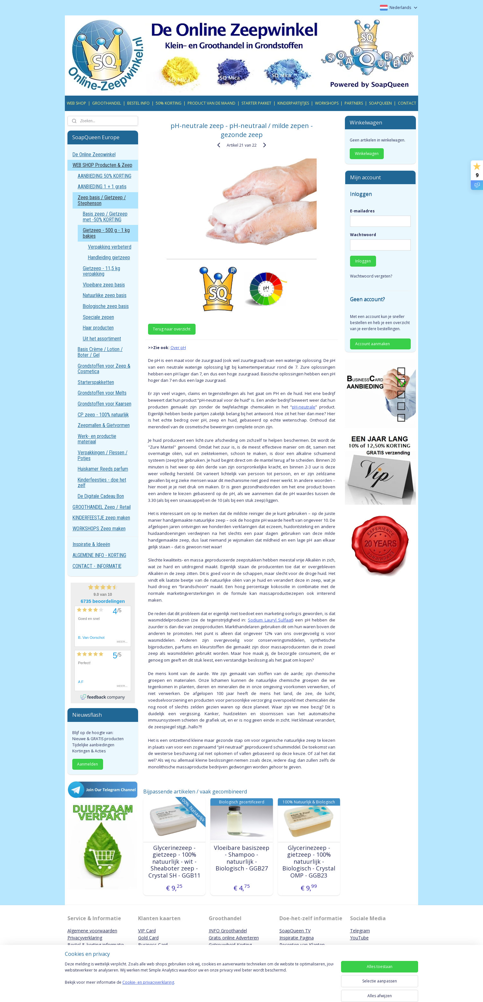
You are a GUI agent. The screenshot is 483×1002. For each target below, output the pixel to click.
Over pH (178, 347)
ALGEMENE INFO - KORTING (99, 555)
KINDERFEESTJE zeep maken (101, 518)
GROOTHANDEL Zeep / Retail (102, 507)
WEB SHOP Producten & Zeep (102, 165)
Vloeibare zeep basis (104, 285)
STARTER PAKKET (256, 103)
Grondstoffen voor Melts (102, 393)
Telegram (360, 931)
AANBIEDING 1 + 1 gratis (102, 187)
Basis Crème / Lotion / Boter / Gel (100, 352)
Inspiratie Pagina (296, 938)
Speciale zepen (98, 317)
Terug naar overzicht (171, 329)
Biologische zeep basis (106, 306)
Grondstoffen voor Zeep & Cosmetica (104, 369)
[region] (199, 980)
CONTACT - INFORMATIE (97, 566)
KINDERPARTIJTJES (293, 103)
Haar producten (98, 328)
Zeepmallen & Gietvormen (104, 425)
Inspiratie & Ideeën (91, 544)
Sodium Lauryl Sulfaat (270, 620)
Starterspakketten (96, 382)
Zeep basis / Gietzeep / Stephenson (102, 200)
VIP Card (147, 931)
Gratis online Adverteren (234, 938)
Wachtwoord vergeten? (371, 276)
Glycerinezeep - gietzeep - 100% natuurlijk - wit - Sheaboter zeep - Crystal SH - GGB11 (174, 861)
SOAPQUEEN (380, 103)
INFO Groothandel (228, 931)
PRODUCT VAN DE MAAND (211, 103)
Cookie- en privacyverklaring (148, 988)
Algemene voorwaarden (92, 931)
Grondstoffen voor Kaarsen (104, 404)
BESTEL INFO (138, 103)
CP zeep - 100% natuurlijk (103, 415)
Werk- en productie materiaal (97, 439)
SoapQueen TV (295, 931)
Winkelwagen (367, 153)
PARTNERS (354, 103)
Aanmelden (87, 764)
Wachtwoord (363, 234)
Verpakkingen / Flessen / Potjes (102, 455)
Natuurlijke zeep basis (105, 295)
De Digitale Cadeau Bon (101, 496)
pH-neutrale (303, 407)
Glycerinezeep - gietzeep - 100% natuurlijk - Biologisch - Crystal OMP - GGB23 (308, 861)
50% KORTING (168, 103)
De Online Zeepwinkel (94, 154)
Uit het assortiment (102, 339)
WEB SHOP (76, 103)
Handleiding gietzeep (109, 257)
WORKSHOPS (326, 103)
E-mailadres (362, 211)
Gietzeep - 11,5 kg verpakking (101, 271)
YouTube (359, 938)
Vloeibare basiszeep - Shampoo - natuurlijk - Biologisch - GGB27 (241, 858)
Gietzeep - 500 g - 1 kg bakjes (106, 233)
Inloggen (363, 261)
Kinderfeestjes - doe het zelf (102, 483)
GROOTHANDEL (106, 103)
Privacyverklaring (84, 938)
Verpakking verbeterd (109, 247)
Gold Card (148, 938)
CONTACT (407, 103)
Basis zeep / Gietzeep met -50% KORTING (105, 217)
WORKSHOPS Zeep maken (99, 529)
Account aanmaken (372, 344)
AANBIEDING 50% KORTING (104, 176)
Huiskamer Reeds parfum (103, 469)
